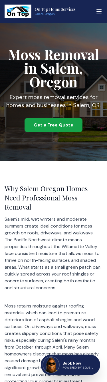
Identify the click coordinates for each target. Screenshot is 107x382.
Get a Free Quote (53, 125)
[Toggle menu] (99, 11)
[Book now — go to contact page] (70, 365)
